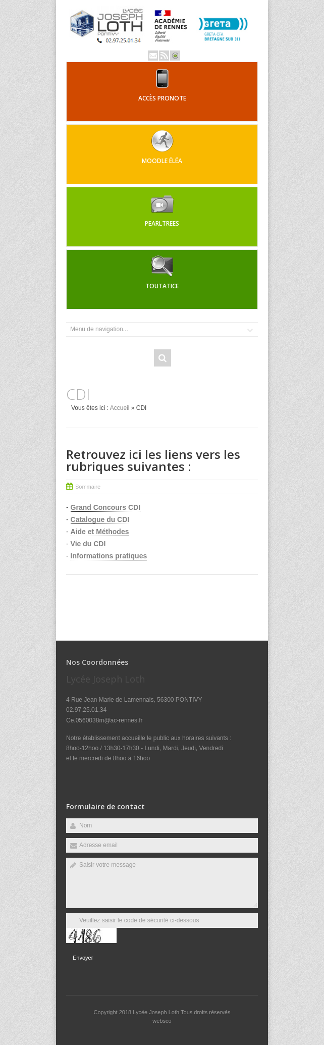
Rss (164, 55)
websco (161, 1021)
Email (153, 55)
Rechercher (162, 358)
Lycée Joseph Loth (157, 1012)
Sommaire (87, 487)
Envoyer (83, 958)
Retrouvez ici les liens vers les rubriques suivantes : (153, 460)
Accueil (120, 407)
